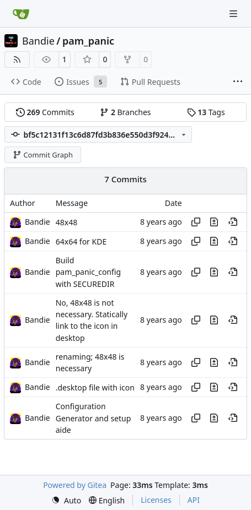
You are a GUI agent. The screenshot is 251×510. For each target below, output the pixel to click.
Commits (45, 112)
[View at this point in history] (233, 222)
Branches (125, 112)
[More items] (238, 82)
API (194, 500)
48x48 (66, 222)
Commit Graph (43, 155)
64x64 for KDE (81, 241)
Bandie (38, 40)
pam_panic (88, 40)
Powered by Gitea (74, 485)
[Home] (21, 14)
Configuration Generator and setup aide (93, 419)
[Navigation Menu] (234, 13)
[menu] (66, 500)
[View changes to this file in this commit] (214, 222)
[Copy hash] (196, 222)
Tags (206, 112)
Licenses (156, 500)
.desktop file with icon (95, 387)
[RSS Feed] (17, 59)
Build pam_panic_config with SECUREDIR (88, 272)
